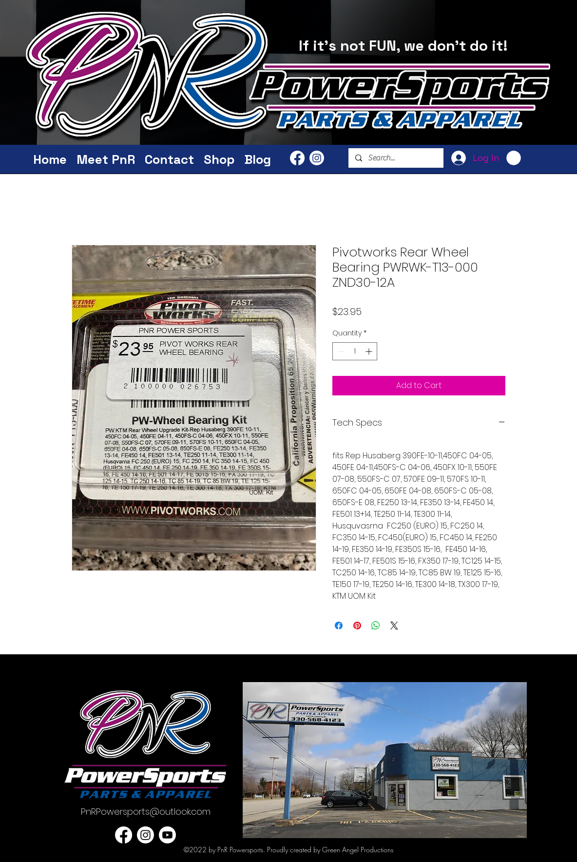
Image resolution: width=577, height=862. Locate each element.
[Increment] (370, 351)
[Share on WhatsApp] (376, 625)
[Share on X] (394, 625)
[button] (513, 158)
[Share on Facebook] (339, 625)
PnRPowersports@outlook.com (146, 811)
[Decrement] (340, 351)
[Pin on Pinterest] (357, 625)
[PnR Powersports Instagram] (316, 158)
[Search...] (395, 158)
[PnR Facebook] (297, 158)
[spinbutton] (355, 351)
